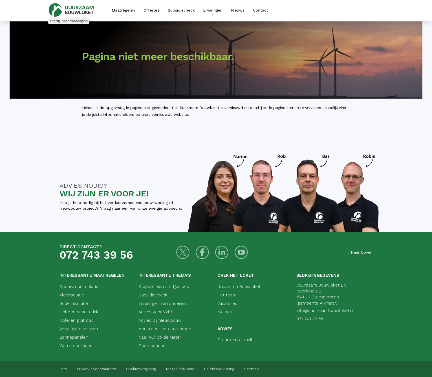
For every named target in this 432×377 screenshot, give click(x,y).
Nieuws (237, 10)
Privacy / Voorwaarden (96, 369)
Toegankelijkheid (180, 369)
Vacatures (227, 303)
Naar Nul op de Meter (159, 337)
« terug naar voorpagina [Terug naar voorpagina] (69, 21)
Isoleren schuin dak (78, 311)
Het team (227, 295)
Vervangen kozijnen (78, 328)
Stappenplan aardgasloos (163, 286)
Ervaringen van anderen (162, 303)
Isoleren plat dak (76, 320)
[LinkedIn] (222, 252)
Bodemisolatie (73, 303)
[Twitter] (183, 252)
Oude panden (152, 345)
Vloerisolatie (71, 295)
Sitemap (251, 369)
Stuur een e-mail (234, 339)
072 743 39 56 (96, 255)
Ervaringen (212, 10)
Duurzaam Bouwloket (239, 286)
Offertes (151, 10)
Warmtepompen (75, 345)
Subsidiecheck (181, 10)
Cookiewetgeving (141, 369)
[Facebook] (202, 252)
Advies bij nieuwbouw (159, 320)
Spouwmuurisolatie (78, 286)
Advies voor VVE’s (155, 311)
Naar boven (360, 252)
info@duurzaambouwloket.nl (325, 310)
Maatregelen (123, 10)
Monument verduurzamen (164, 328)
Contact (260, 10)
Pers (63, 369)
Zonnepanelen (73, 337)
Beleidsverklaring (219, 369)
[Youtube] (241, 252)
